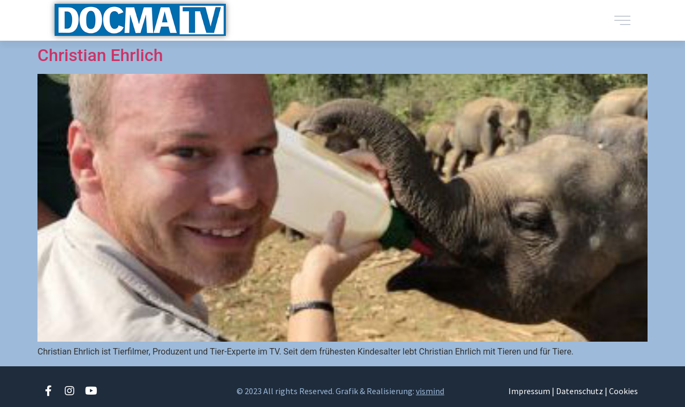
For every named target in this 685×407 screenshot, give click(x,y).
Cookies (623, 391)
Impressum (529, 391)
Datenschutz (579, 391)
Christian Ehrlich (100, 55)
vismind (430, 391)
